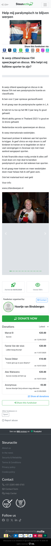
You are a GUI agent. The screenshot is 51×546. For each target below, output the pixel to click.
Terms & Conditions (11, 462)
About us (6, 448)
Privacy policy (8, 467)
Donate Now (25, 318)
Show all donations (38, 396)
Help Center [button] (9, 493)
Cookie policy (8, 472)
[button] (4, 51)
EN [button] (5, 5)
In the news (7, 453)
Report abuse (10, 420)
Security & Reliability (11, 457)
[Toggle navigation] (45, 4)
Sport (5, 414)
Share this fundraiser (25, 403)
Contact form (10, 489)
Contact (42, 300)
